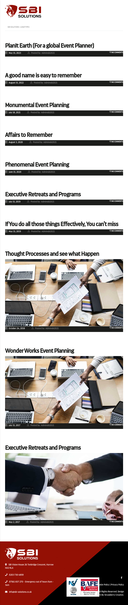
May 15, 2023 (13, 53)
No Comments (116, 52)
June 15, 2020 (13, 172)
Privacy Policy (117, 584)
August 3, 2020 (14, 142)
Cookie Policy (103, 584)
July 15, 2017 (12, 425)
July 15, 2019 (12, 201)
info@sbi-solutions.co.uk (20, 592)
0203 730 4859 (16, 575)
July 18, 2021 (12, 112)
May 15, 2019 (13, 231)
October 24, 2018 (15, 328)
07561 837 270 (16, 582)
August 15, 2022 (14, 82)
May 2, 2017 (12, 522)
